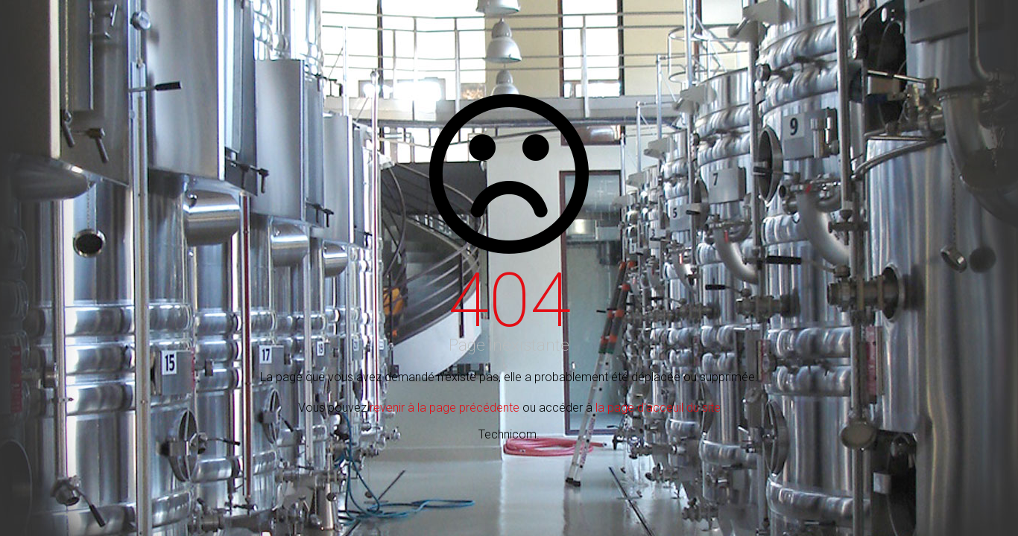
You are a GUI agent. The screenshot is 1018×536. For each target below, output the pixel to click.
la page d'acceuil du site (658, 408)
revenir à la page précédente (444, 408)
